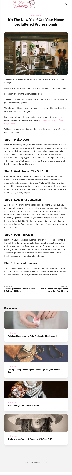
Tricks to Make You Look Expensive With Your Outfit (31, 442)
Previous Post (20, 289)
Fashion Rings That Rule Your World (24, 408)
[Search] (66, 4)
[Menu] (7, 4)
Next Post (52, 289)
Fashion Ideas (36, 15)
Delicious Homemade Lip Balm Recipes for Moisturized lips (34, 337)
